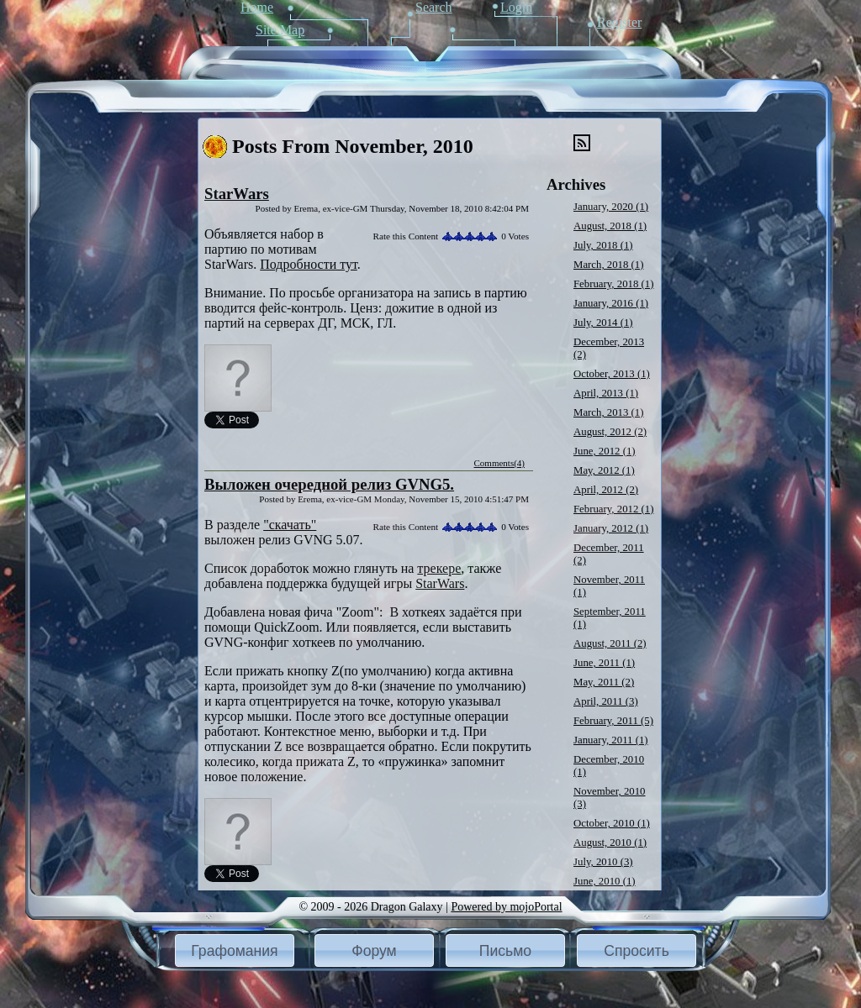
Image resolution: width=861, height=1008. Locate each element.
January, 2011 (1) (610, 740)
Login (516, 7)
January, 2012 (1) (610, 528)
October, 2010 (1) (611, 823)
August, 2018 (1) (610, 226)
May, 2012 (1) (604, 470)
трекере (439, 568)
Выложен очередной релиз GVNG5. (329, 484)
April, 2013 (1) (605, 393)
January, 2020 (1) (610, 207)
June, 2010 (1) (604, 881)
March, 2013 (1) (608, 412)
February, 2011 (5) (613, 721)
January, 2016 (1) (610, 303)
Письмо (505, 950)
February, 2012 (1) (613, 509)
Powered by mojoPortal (506, 906)
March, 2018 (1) (608, 264)
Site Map (280, 30)
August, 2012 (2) (610, 432)
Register (619, 22)
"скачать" (289, 524)
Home (256, 7)
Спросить (636, 950)
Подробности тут (308, 264)
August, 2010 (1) (610, 842)
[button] (234, 950)
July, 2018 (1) (603, 245)
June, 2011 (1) (604, 663)
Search (433, 7)
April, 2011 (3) (605, 701)
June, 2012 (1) (604, 451)
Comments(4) (500, 463)
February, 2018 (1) (613, 284)
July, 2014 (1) (603, 322)
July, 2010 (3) (603, 862)
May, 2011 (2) (603, 682)
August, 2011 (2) (610, 643)
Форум (373, 950)
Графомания (234, 950)
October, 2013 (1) (611, 374)
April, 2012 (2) (605, 490)
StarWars (236, 193)
